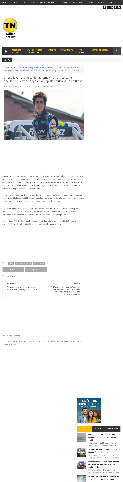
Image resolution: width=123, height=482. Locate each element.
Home (6, 67)
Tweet (10, 271)
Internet (91, 2)
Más (82, 51)
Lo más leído (91, 97)
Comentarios (115, 97)
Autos (13, 67)
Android (81, 2)
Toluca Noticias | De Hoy (33, 478)
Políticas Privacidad (99, 478)
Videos (112, 2)
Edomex (42, 2)
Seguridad (34, 67)
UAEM (73, 2)
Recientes (16, 51)
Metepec (12, 2)
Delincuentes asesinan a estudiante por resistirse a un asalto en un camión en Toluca (66, 420)
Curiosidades (101, 2)
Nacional (51, 2)
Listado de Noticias (100, 50)
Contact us (114, 405)
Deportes (23, 67)
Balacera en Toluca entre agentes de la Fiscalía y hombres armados (106, 153)
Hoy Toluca (22, 2)
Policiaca (33, 2)
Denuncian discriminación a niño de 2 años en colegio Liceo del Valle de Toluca (107, 105)
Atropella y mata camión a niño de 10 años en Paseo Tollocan (106, 120)
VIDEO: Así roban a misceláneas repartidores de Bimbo (106, 192)
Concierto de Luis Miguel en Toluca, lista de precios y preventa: (107, 219)
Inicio (4, 2)
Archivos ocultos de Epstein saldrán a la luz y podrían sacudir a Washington (102, 253)
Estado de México (34, 51)
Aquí (118, 478)
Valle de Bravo (48, 67)
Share (25, 271)
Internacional (63, 2)
